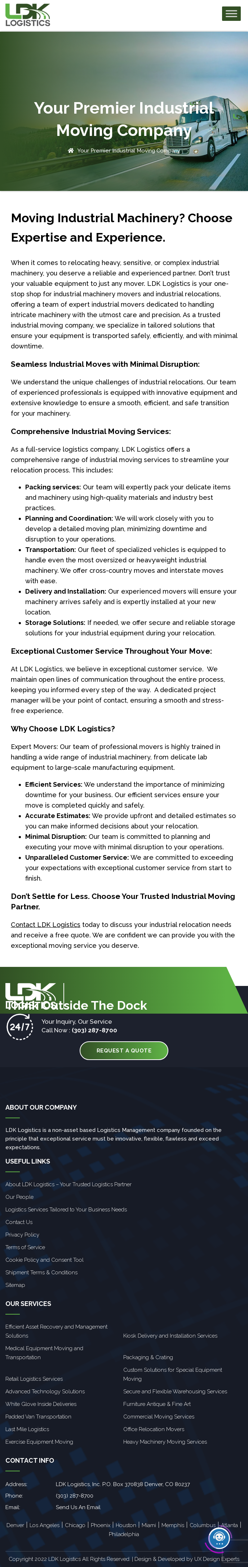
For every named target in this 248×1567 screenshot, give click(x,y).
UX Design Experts (216, 1559)
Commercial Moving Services (158, 1416)
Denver (15, 1525)
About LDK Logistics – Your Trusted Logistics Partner (68, 1184)
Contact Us (18, 1222)
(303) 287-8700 (94, 1030)
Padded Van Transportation (38, 1416)
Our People (19, 1197)
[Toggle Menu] (231, 13)
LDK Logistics (168, 283)
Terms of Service (25, 1247)
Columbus (203, 1525)
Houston (126, 1525)
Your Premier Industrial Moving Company (129, 150)
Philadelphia (124, 1534)
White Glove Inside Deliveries (40, 1404)
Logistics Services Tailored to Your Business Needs (66, 1209)
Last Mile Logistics (27, 1429)
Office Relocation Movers (153, 1429)
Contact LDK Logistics (45, 924)
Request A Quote (124, 1050)
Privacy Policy (22, 1235)
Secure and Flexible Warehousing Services (175, 1391)
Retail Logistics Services (34, 1379)
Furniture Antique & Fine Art (157, 1404)
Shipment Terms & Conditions (41, 1272)
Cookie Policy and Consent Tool (44, 1260)
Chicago (75, 1525)
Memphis (172, 1525)
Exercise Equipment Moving (39, 1442)
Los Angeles (44, 1525)
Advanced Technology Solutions (45, 1391)
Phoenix (100, 1525)
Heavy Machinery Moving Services (165, 1442)
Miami (149, 1525)
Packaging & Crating (148, 1357)
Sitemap (15, 1285)
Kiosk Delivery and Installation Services (170, 1336)
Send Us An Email (78, 1507)
